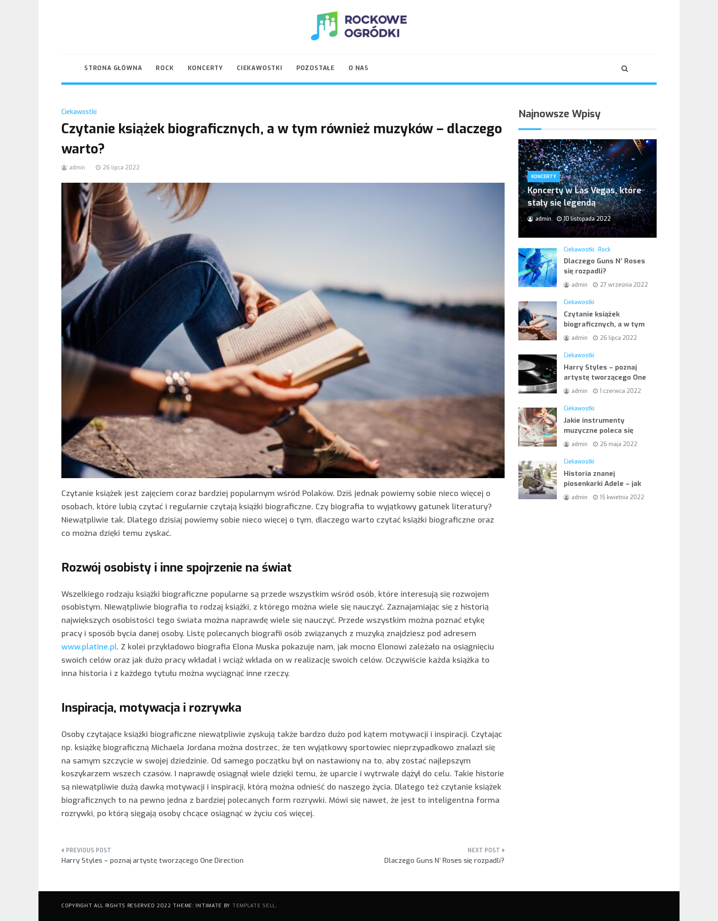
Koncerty (205, 68)
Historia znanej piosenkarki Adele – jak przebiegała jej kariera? (603, 484)
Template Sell (254, 905)
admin (77, 167)
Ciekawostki (260, 68)
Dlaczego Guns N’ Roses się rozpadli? (444, 860)
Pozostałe (315, 68)
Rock (165, 68)
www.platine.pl (89, 647)
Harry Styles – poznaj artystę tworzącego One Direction (152, 860)
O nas (358, 68)
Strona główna (113, 68)
